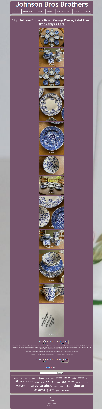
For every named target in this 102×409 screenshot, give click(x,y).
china (67, 386)
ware (61, 386)
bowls (86, 382)
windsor (36, 382)
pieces (52, 378)
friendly (20, 385)
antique (56, 386)
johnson (78, 385)
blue (64, 381)
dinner (19, 381)
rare (87, 387)
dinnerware (65, 390)
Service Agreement (51, 406)
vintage (50, 381)
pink (57, 390)
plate (42, 382)
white (74, 378)
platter (29, 381)
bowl (26, 378)
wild (28, 387)
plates (50, 389)
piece (47, 378)
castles (81, 377)
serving (32, 378)
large (21, 378)
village (34, 385)
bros (71, 381)
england (39, 389)
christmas (40, 378)
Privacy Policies (52, 403)
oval (87, 378)
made (58, 382)
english (16, 378)
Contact (52, 400)
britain (59, 378)
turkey (67, 377)
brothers (46, 385)
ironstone (79, 382)
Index (51, 397)
